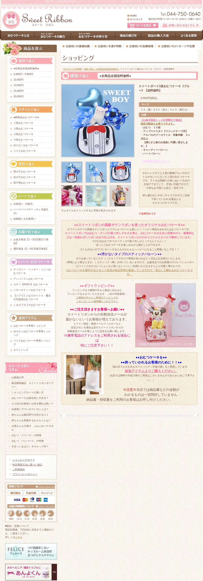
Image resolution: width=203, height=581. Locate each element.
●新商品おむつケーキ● (26, 117)
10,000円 (18, 79)
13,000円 (18, 85)
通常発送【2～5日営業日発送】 (30, 248)
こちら (19, 537)
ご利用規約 (18, 469)
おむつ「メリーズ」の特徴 (26, 435)
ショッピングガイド (23, 459)
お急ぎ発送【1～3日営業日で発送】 (30, 241)
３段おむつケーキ (23, 134)
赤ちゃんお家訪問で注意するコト (30, 414)
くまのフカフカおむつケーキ (30, 304)
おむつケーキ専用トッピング (29, 325)
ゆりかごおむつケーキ (25, 145)
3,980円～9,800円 (23, 74)
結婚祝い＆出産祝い (24, 218)
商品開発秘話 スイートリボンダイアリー (32, 385)
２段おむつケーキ (23, 128)
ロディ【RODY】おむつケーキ (32, 284)
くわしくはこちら (46, 486)
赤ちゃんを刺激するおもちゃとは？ (31, 420)
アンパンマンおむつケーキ (29, 278)
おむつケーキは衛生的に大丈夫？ (30, 398)
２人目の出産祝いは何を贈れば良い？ (32, 403)
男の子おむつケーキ (24, 171)
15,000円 (18, 90)
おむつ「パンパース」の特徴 (27, 440)
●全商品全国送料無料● (26, 68)
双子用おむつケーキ (24, 182)
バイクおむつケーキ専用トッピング (32, 342)
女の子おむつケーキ (24, 177)
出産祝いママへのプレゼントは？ (30, 409)
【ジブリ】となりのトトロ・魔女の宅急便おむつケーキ (32, 297)
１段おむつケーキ (23, 122)
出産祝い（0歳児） (24, 203)
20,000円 (18, 96)
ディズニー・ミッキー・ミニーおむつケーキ (32, 271)
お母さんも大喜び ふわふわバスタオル (32, 428)
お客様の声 (17, 377)
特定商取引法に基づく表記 (27, 464)
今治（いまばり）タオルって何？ (30, 446)
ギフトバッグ (20, 350)
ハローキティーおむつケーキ (30, 290)
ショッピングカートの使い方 (27, 392)
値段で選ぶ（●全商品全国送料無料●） (102, 69)
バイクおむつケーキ (25, 150)
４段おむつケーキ (23, 139)
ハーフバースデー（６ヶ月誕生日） (30, 211)
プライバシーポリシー (24, 474)
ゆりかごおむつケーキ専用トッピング (32, 333)
